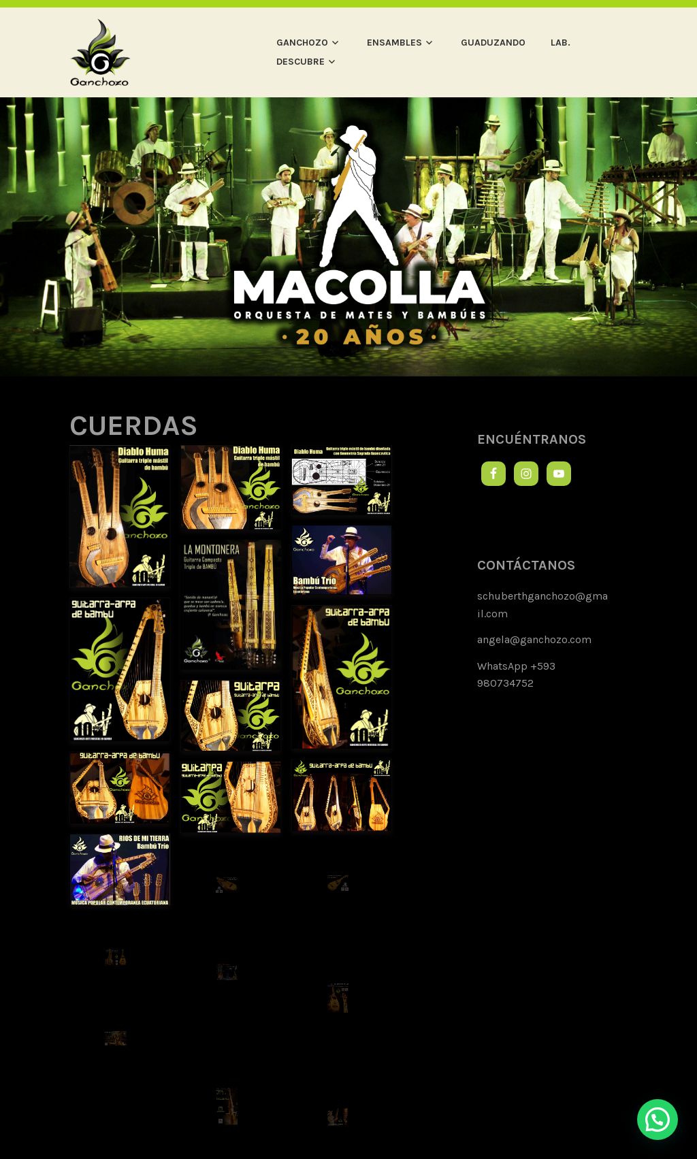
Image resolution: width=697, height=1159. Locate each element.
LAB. (560, 42)
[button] (657, 1119)
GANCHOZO (302, 42)
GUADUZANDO (493, 42)
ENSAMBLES (394, 42)
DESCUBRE (300, 61)
